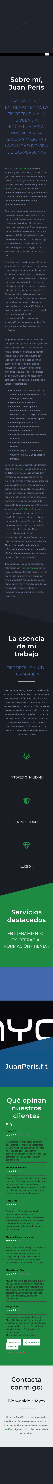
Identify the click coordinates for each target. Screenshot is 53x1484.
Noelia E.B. (11, 1131)
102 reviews (39, 1126)
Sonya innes (12, 1306)
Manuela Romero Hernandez (20, 1237)
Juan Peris (23, 168)
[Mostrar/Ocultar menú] (47, 54)
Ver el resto (14, 1342)
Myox (10, 188)
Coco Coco (11, 1201)
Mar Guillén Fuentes (16, 1167)
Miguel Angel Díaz (15, 1270)
